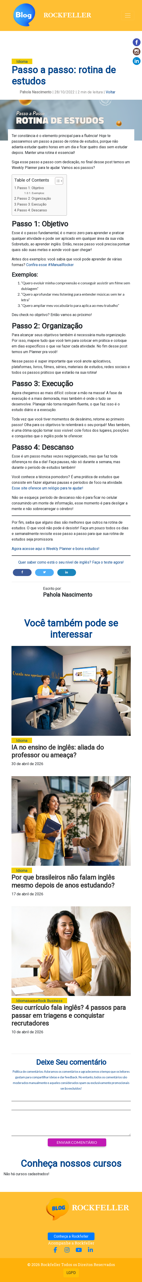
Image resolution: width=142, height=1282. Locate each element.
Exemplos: (38, 193)
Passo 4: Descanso (32, 210)
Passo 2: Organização (34, 199)
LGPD (71, 1273)
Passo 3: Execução (32, 204)
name (39, 1000)
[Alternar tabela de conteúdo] (56, 181)
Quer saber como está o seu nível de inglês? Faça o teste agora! (71, 562)
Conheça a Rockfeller (71, 1236)
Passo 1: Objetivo (30, 188)
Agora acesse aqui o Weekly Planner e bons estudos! (55, 548)
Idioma (22, 61)
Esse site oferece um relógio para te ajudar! (47, 488)
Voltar (110, 92)
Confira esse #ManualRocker (49, 265)
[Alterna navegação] (127, 15)
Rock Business (50, 1001)
